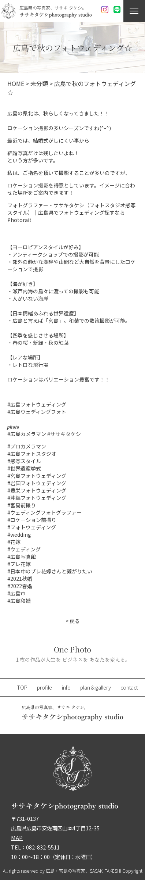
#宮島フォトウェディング (36, 475)
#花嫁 (14, 541)
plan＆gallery (95, 687)
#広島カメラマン (26, 433)
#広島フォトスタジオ (31, 453)
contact (129, 687)
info (66, 687)
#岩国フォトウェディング (36, 483)
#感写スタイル (24, 461)
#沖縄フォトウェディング (36, 497)
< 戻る (73, 621)
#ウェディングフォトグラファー (44, 512)
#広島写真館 (21, 556)
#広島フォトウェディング (36, 404)
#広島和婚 (19, 600)
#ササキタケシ (64, 433)
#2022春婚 (19, 586)
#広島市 (16, 593)
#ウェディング (24, 549)
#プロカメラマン (26, 446)
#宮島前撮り (21, 505)
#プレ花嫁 (19, 564)
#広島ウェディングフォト (36, 411)
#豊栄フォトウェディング (36, 490)
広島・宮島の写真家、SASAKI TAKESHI (83, 871)
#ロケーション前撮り (31, 519)
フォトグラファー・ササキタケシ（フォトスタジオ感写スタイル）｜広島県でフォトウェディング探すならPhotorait (71, 212)
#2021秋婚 (19, 578)
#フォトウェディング (31, 527)
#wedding (19, 534)
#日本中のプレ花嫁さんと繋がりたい (49, 571)
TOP (22, 687)
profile (44, 687)
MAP (17, 837)
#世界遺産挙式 (24, 468)
